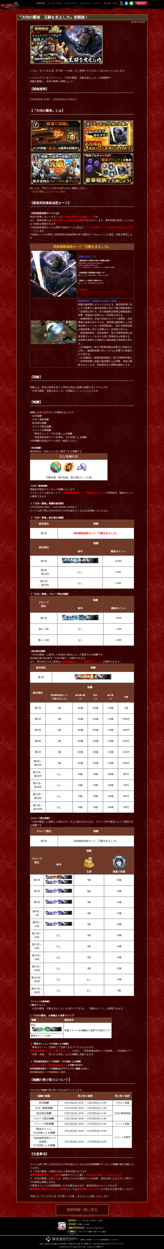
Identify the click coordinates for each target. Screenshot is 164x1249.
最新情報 (41, 3)
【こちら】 (80, 390)
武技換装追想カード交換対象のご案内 (47, 1072)
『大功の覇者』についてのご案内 (47, 191)
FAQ (115, 3)
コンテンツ (85, 3)
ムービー (97, 3)
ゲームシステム (55, 3)
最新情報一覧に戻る (82, 1210)
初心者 (107, 3)
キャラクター (71, 3)
